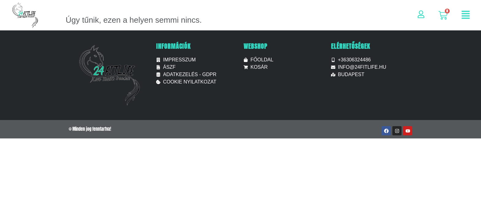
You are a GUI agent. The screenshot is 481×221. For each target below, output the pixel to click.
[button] (465, 15)
